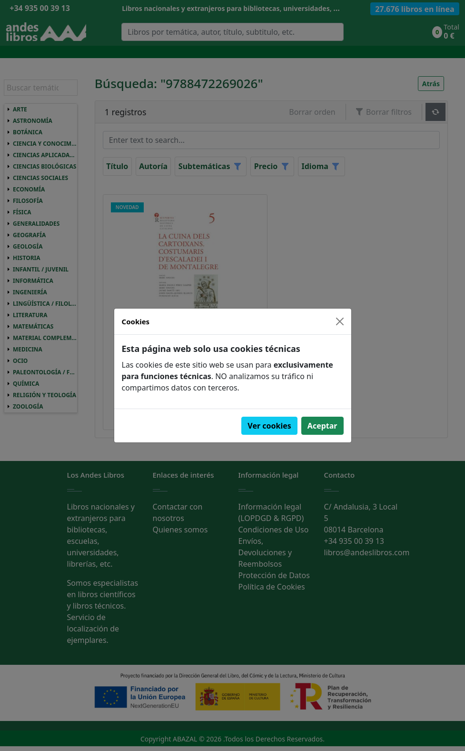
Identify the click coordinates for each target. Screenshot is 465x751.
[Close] (339, 321)
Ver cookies (269, 426)
